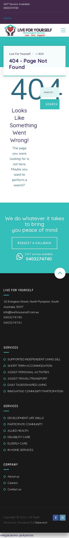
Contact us (14, 489)
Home (7, 18)
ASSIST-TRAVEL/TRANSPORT (27, 379)
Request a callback (34, 243)
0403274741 (12, 323)
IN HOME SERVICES (20, 450)
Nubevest (41, 523)
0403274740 (12, 317)
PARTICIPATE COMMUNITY (25, 424)
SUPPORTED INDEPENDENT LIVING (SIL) (34, 359)
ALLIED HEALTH (18, 431)
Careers (13, 483)
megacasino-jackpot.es (16, 535)
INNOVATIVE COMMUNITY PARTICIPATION (35, 391)
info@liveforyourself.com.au (21, 312)
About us (13, 477)
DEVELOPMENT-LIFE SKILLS (26, 418)
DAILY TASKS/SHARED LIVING (27, 385)
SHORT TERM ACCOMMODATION (30, 366)
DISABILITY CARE (19, 437)
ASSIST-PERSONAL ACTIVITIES (28, 372)
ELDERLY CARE (17, 444)
